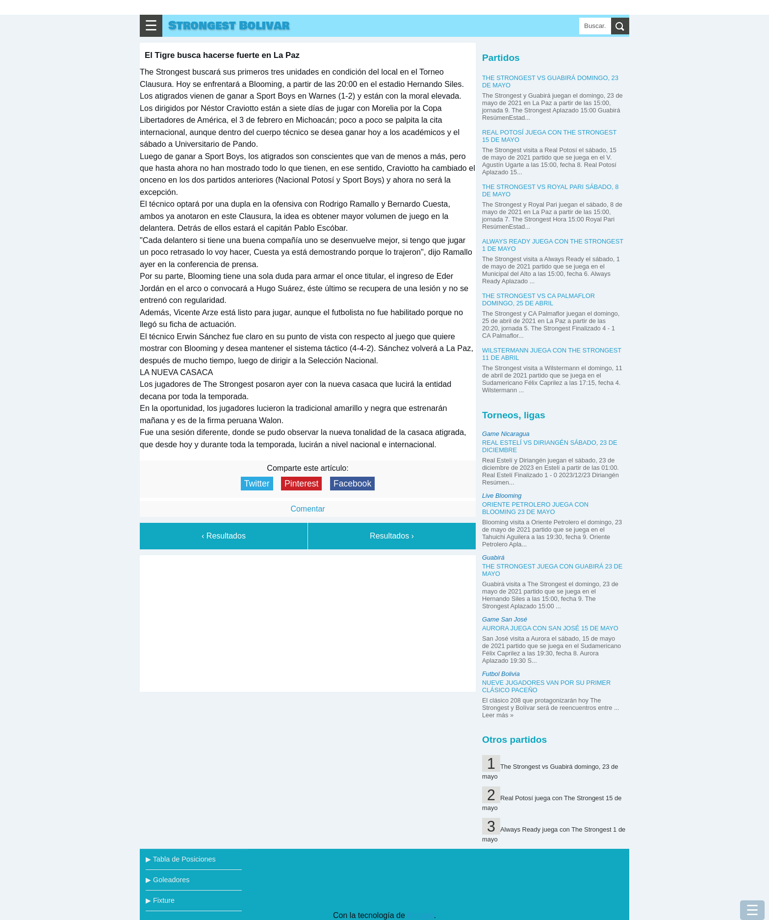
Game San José (504, 619)
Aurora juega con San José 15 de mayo (550, 628)
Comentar (307, 509)
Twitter (257, 483)
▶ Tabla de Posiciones (181, 859)
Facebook (352, 483)
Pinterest (301, 483)
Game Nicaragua (506, 433)
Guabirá (493, 557)
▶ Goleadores (167, 880)
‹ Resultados (224, 536)
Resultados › (392, 536)
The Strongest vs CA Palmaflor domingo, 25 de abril (538, 299)
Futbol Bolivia (501, 673)
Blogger (420, 915)
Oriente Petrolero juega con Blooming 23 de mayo (535, 508)
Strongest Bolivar (228, 25)
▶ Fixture (160, 900)
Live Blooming (501, 495)
